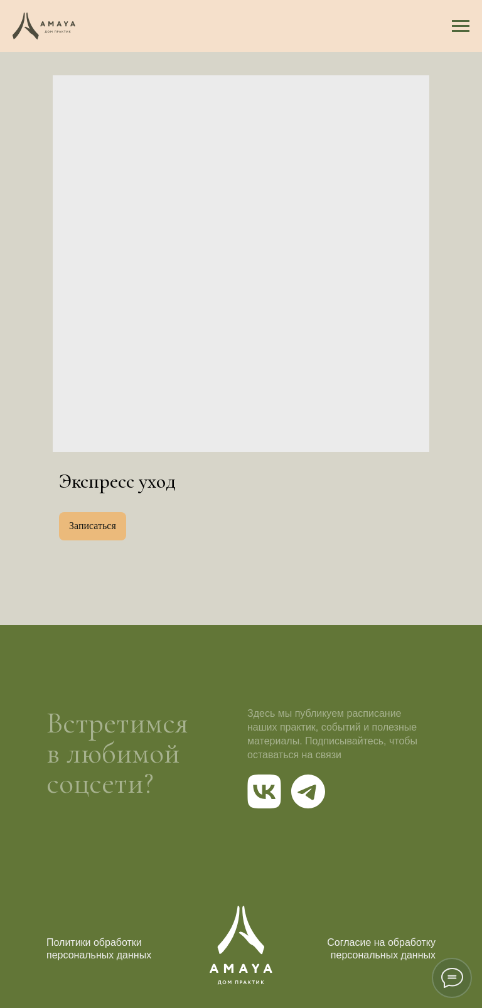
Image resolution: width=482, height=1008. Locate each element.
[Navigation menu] (460, 26)
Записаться (92, 525)
